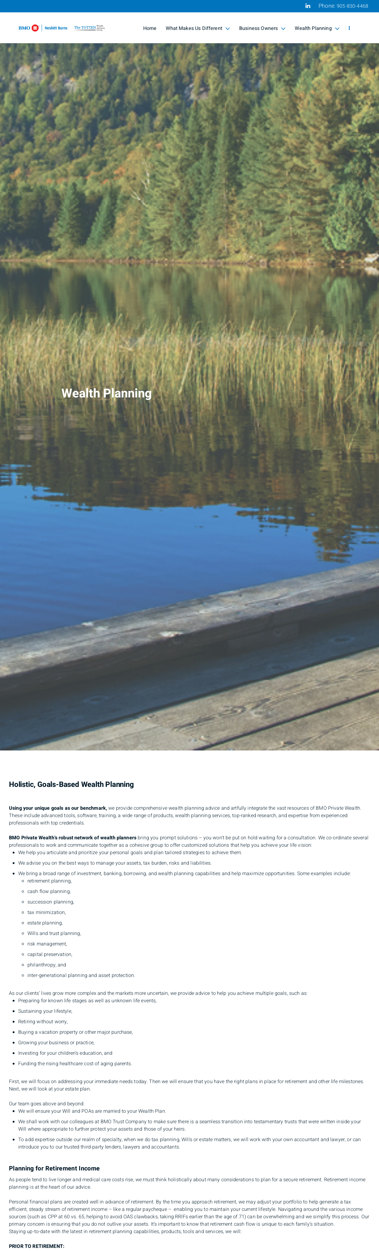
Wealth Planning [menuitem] (317, 28)
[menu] (349, 28)
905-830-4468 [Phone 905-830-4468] (352, 6)
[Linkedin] (308, 6)
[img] (189, 375)
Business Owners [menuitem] (262, 28)
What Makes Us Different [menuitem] (198, 28)
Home (150, 28)
